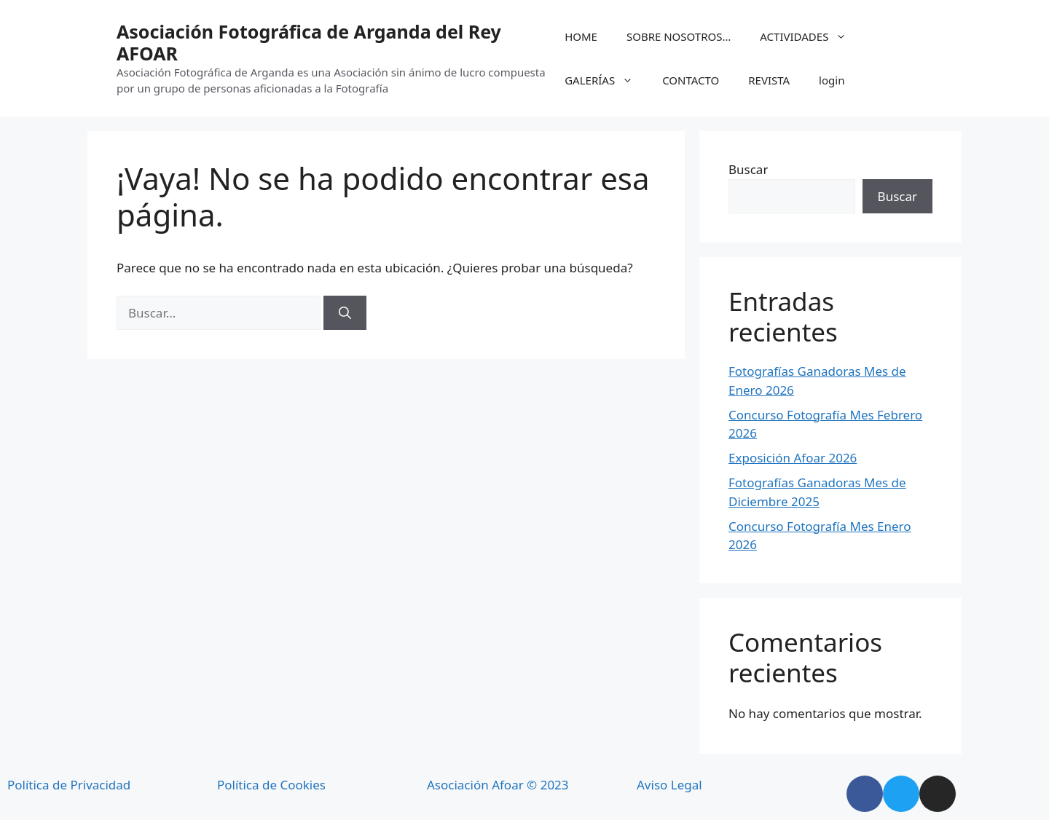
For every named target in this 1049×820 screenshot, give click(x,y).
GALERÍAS (606, 80)
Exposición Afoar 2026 (792, 457)
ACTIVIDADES (810, 36)
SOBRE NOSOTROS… (678, 36)
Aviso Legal (669, 784)
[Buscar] (344, 313)
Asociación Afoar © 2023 (498, 784)
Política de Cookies (271, 784)
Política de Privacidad (68, 784)
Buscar (748, 169)
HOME (581, 36)
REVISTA (769, 80)
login (831, 80)
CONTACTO (690, 80)
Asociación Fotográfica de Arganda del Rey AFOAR (309, 42)
